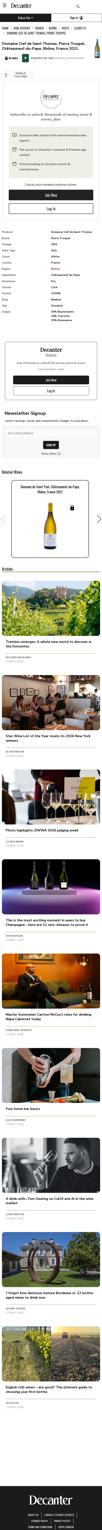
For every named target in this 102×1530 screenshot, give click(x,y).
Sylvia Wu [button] (12, 1403)
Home (5, 28)
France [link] (39, 28)
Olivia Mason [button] (15, 751)
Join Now (51, 195)
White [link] (65, 28)
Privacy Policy (62, 1521)
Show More (51, 453)
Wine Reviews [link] (21, 28)
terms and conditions (40, 1527)
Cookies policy (39, 1521)
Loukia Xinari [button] (15, 841)
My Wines (11, 58)
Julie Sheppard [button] (16, 1120)
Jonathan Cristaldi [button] (19, 1030)
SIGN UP (51, 445)
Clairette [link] (80, 28)
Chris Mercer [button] (15, 1214)
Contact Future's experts (59, 1515)
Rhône (55, 269)
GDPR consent (66, 1527)
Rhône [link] (53, 28)
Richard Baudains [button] (18, 657)
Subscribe (25, 18)
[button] (18, 75)
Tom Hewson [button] (14, 936)
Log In (51, 208)
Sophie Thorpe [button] (15, 1308)
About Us (33, 1515)
